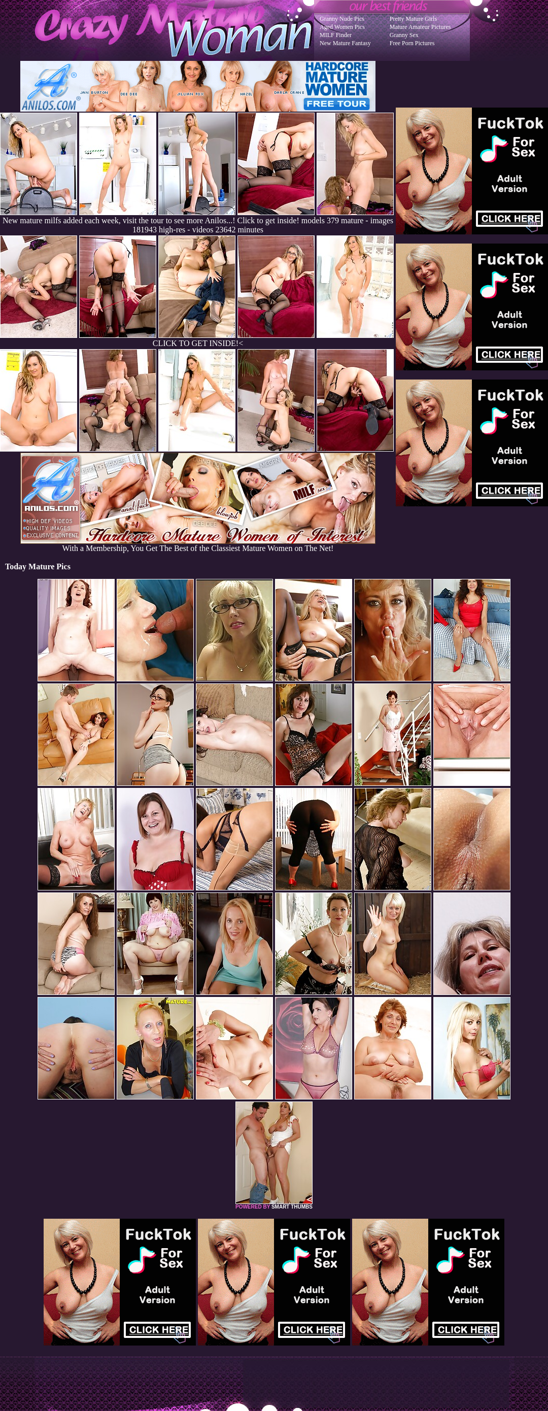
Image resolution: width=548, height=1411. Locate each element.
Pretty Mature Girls (413, 18)
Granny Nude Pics (342, 18)
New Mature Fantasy (345, 43)
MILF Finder (336, 35)
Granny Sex (404, 35)
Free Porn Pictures (412, 43)
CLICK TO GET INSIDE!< (198, 343)
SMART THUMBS (292, 1207)
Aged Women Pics (342, 26)
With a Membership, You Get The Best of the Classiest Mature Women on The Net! (197, 545)
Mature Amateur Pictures (420, 26)
